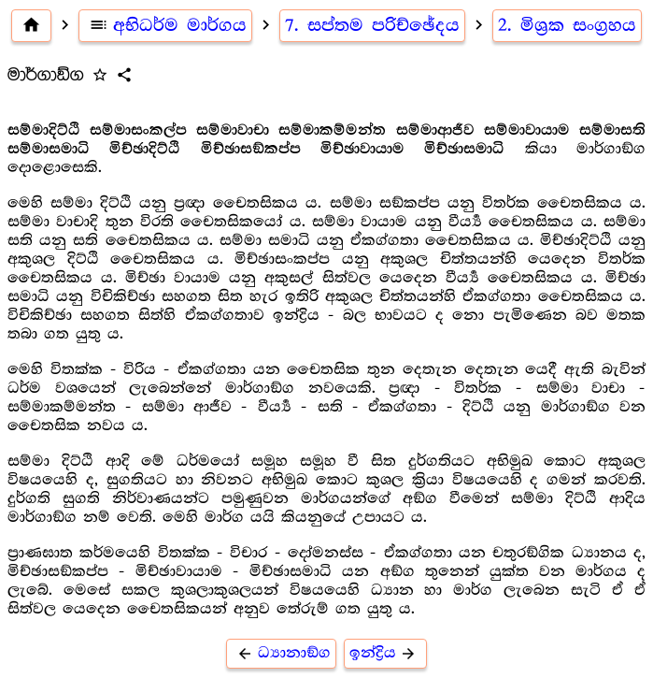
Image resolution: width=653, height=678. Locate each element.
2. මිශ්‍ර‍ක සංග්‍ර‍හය (567, 25)
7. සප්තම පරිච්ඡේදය (372, 25)
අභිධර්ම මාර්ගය (165, 25)
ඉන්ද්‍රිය (385, 653)
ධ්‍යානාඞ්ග (281, 653)
